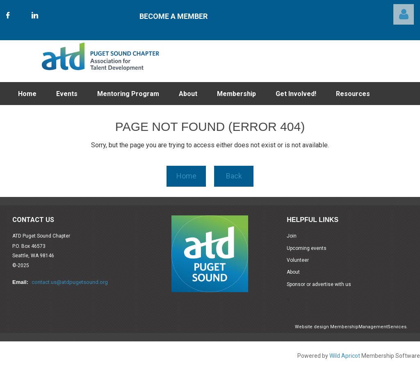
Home (186, 176)
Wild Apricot (344, 355)
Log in (403, 14)
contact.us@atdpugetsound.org (70, 282)
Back (234, 176)
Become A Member (173, 16)
